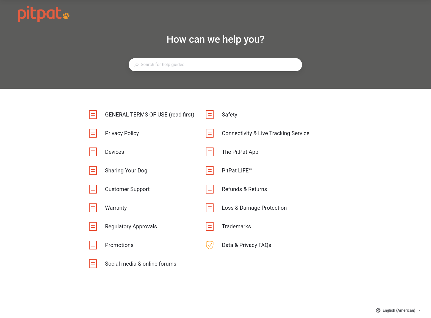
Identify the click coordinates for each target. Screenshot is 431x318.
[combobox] (215, 64)
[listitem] (142, 114)
